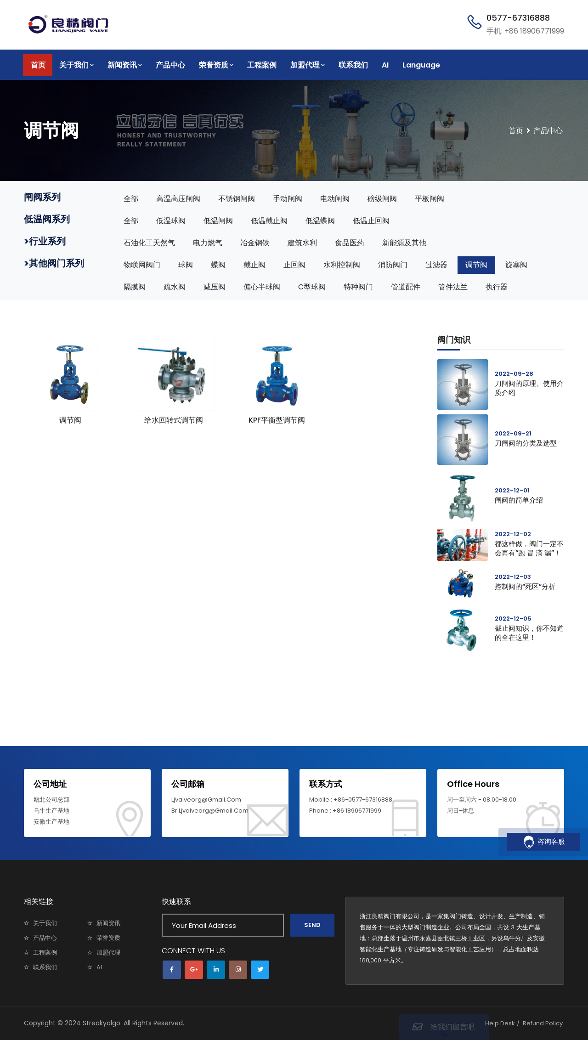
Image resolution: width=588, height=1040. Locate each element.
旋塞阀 (516, 265)
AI (385, 65)
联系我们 (353, 65)
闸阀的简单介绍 (519, 500)
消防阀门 (392, 265)
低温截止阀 (269, 220)
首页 (38, 65)
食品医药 (349, 242)
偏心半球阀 (261, 287)
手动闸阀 (287, 198)
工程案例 (262, 65)
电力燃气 (207, 242)
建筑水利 (302, 242)
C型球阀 (312, 287)
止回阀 (294, 265)
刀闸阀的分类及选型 (526, 443)
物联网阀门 (142, 265)
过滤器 (436, 265)
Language (421, 65)
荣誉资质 (216, 65)
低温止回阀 (371, 220)
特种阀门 (358, 287)
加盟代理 (307, 65)
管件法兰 (453, 287)
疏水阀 (175, 287)
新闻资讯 (124, 65)
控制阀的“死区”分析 (525, 586)
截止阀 (254, 265)
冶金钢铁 (255, 242)
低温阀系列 (47, 219)
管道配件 (405, 287)
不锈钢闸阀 (236, 198)
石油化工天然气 (149, 242)
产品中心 (170, 65)
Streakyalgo (101, 1023)
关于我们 (76, 65)
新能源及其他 (404, 242)
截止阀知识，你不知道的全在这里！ (529, 632)
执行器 (497, 287)
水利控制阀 (341, 265)
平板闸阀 (429, 198)
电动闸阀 (335, 198)
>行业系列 (45, 241)
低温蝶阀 (320, 220)
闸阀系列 (42, 197)
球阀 (185, 265)
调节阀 (476, 265)
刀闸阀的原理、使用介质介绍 (529, 388)
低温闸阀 (218, 220)
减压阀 (215, 287)
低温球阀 (171, 220)
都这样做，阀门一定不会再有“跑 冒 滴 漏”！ (529, 548)
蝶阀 (218, 265)
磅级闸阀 (382, 198)
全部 (131, 198)
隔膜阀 (135, 287)
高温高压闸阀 (178, 198)
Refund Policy (543, 1023)
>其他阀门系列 (54, 263)
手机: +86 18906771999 (525, 31)
